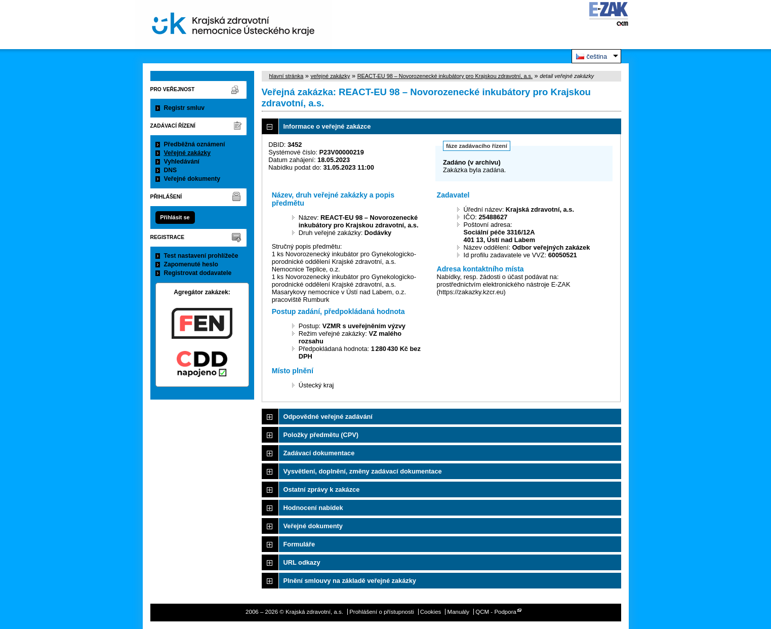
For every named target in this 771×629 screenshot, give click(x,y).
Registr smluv (184, 107)
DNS (170, 170)
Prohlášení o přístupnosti (381, 612)
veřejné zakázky (330, 76)
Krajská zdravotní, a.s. (233, 24)
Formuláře (299, 544)
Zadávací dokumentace (319, 453)
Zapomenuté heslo (191, 264)
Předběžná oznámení (194, 144)
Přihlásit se (174, 217)
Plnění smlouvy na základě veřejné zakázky (349, 580)
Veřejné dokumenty (192, 178)
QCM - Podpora (495, 612)
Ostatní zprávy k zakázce (321, 489)
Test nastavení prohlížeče (201, 255)
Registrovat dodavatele (198, 273)
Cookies (430, 612)
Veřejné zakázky (187, 152)
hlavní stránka (286, 76)
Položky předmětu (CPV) (321, 435)
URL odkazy (301, 562)
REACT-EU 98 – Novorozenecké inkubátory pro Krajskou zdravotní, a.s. (445, 76)
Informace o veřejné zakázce (327, 126)
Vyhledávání (182, 161)
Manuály (459, 612)
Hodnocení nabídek (313, 508)
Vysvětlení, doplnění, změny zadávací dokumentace (362, 471)
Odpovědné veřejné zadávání (328, 416)
